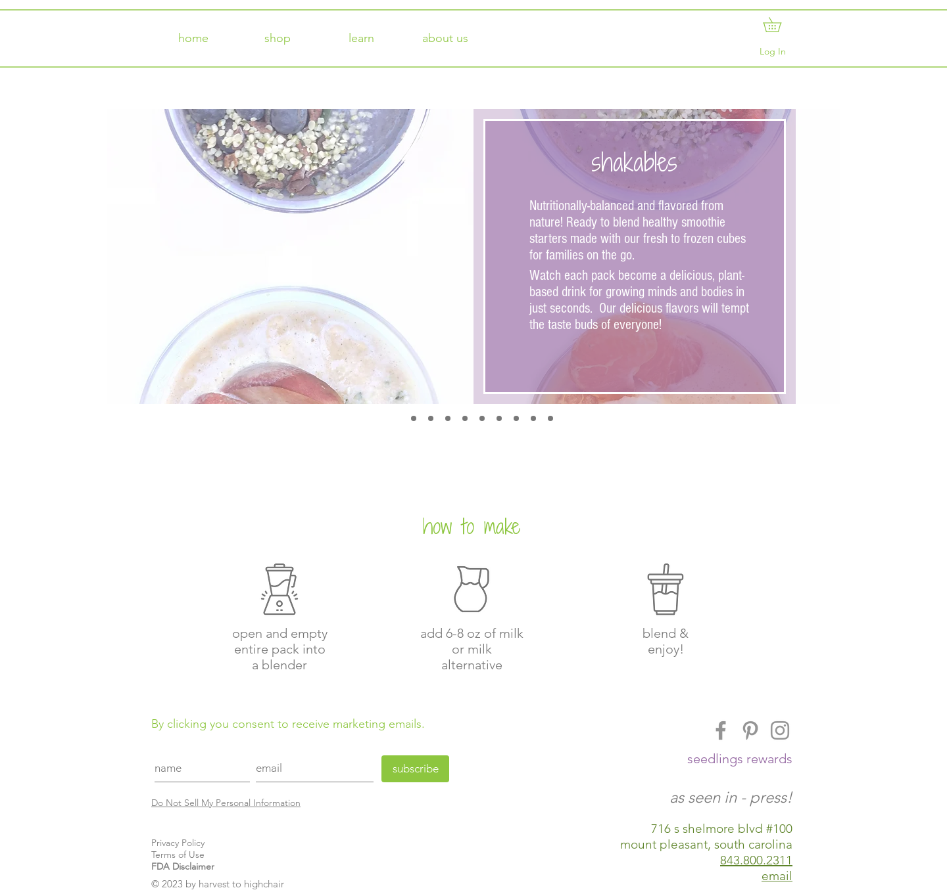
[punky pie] (516, 418)
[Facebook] (720, 730)
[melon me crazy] (465, 418)
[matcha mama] (550, 418)
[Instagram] (779, 730)
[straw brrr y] (533, 418)
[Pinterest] (750, 730)
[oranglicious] (482, 418)
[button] (779, 24)
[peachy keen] (499, 418)
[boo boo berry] (430, 418)
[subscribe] (415, 768)
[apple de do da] (413, 418)
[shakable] (396, 418)
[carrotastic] (447, 418)
